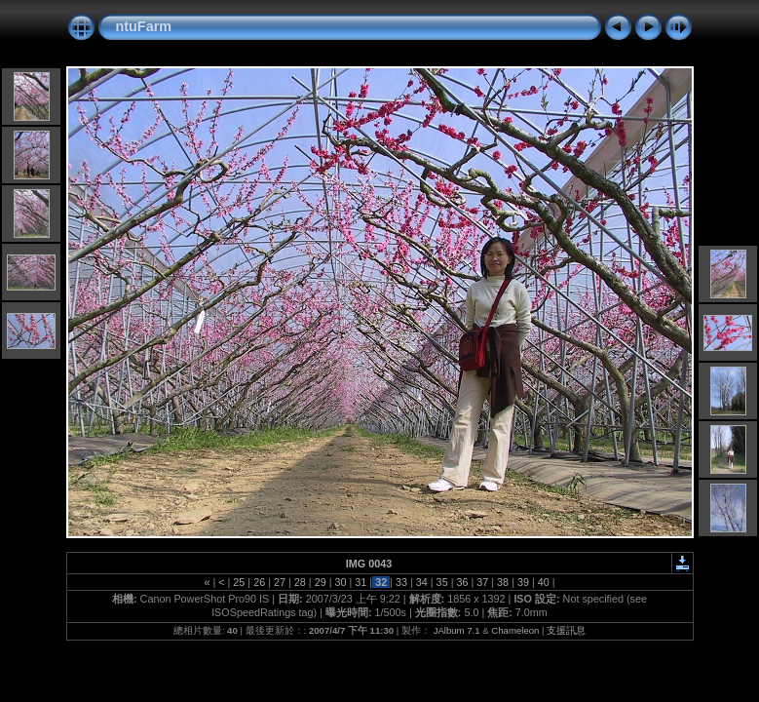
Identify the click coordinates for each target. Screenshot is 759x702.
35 (442, 582)
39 (523, 582)
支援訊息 (566, 630)
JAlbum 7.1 (457, 630)
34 (422, 582)
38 (503, 582)
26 (259, 582)
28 (300, 582)
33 (401, 582)
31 (360, 582)
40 (543, 582)
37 (482, 582)
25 (238, 582)
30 (340, 582)
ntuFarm (144, 26)
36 (462, 582)
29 (320, 582)
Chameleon (515, 630)
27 (279, 582)
